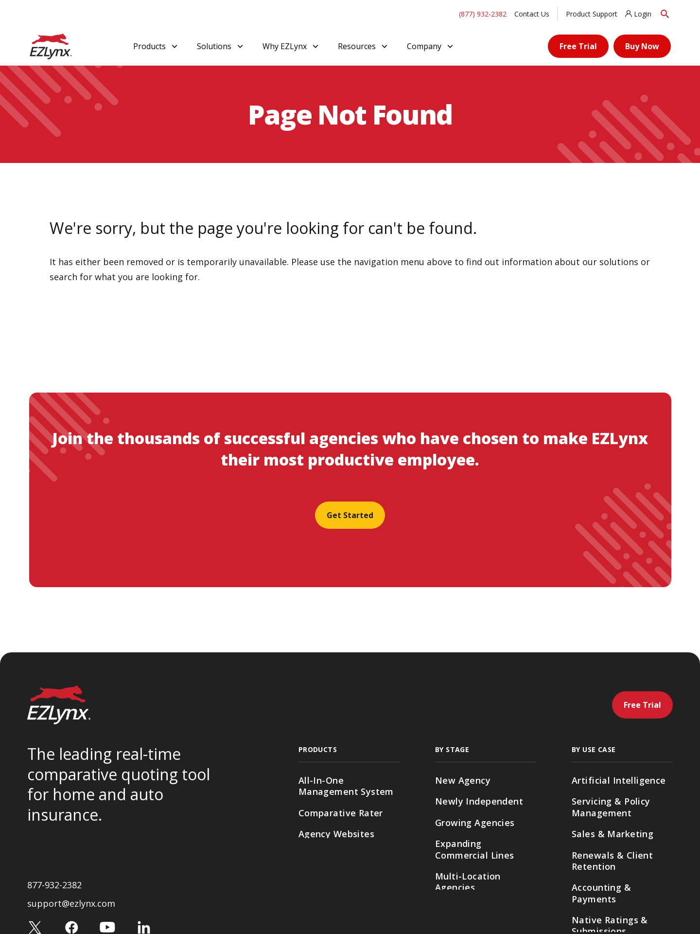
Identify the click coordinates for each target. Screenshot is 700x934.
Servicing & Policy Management (611, 806)
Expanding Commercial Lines (474, 849)
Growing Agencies (475, 822)
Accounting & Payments (601, 892)
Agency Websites (336, 834)
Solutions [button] (221, 46)
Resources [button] (363, 46)
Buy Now (642, 46)
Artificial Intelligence (619, 780)
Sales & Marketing (612, 834)
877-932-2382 (54, 888)
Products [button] (156, 46)
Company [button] (431, 46)
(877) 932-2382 (483, 13)
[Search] (665, 13)
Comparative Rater (340, 813)
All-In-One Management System (346, 785)
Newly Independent (479, 801)
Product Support (591, 13)
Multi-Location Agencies (468, 881)
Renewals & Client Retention (612, 860)
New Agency (462, 780)
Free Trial (578, 46)
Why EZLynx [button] (291, 46)
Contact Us (531, 13)
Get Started (350, 515)
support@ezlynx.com (71, 907)
